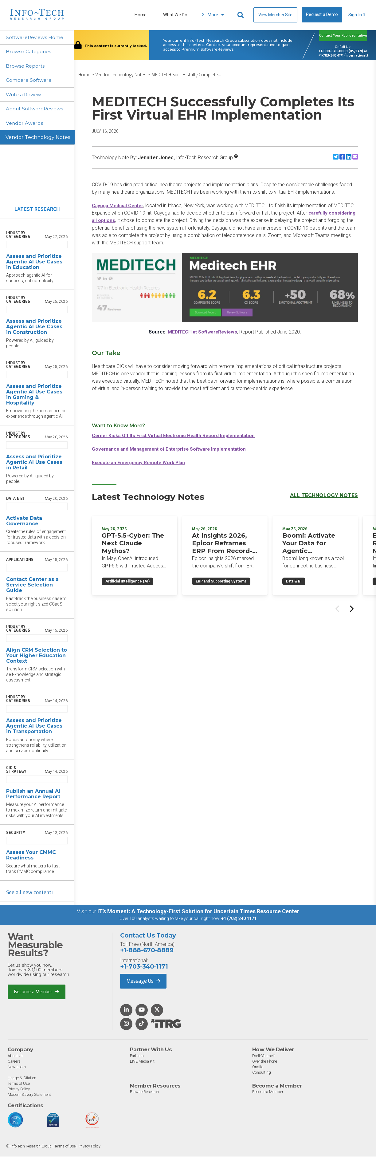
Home (141, 15)
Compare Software (29, 81)
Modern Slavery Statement (30, 1095)
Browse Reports (25, 66)
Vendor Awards (25, 124)
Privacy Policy (19, 1090)
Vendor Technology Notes (38, 138)
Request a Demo (322, 14)
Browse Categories (29, 52)
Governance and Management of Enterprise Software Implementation (173, 449)
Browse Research (145, 1093)
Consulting (261, 1073)
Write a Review (24, 95)
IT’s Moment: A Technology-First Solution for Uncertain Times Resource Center (198, 912)
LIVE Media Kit (142, 1062)
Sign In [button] (356, 15)
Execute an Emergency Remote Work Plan (141, 462)
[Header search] (241, 15)
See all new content (30, 893)
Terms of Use (19, 1084)
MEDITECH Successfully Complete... (186, 75)
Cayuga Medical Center (119, 205)
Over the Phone (265, 1062)
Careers (15, 1062)
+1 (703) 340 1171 (239, 919)
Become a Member (36, 993)
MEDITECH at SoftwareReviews (202, 331)
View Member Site (275, 14)
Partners (137, 1056)
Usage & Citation (22, 1078)
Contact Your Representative (343, 35)
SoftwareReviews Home (35, 37)
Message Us (143, 982)
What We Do (175, 15)
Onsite (257, 1067)
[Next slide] (351, 608)
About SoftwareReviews (35, 110)
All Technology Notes (324, 495)
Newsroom (17, 1067)
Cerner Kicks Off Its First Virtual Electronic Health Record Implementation (178, 435)
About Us (16, 1056)
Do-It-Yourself (263, 1056)
